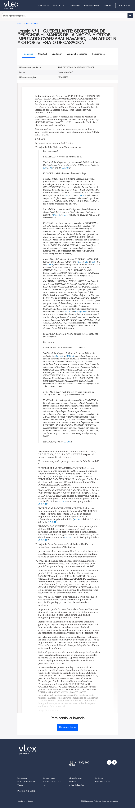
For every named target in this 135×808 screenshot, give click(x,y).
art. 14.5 (61, 501)
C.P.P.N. (65, 168)
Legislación (22, 778)
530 (45, 168)
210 (86, 262)
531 (50, 168)
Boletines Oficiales (102, 781)
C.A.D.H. (42, 504)
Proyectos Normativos (26, 781)
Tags (45, 785)
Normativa (73, 781)
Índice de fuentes (76, 785)
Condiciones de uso (25, 801)
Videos (20, 785)
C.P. (65, 215)
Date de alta (123, 5)
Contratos (99, 778)
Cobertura (74, 5)
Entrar (107, 5)
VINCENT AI (43, 5)
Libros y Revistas (75, 778)
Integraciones (91, 5)
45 (78, 262)
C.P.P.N (49, 264)
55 (81, 262)
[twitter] (109, 762)
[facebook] (114, 762)
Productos (59, 5)
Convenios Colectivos (52, 781)
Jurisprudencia (49, 778)
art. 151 (56, 215)
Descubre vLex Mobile (26, 791)
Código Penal (81, 311)
